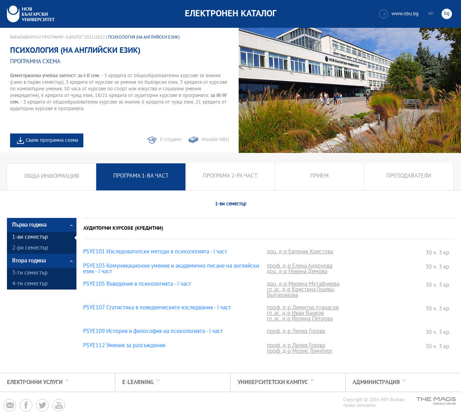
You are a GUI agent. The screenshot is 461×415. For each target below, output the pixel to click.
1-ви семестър (30, 237)
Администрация (376, 382)
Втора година (29, 261)
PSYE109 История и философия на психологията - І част (153, 332)
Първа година (29, 225)
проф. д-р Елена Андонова (299, 266)
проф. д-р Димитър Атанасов (303, 308)
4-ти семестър (30, 284)
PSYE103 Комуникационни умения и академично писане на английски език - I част (171, 269)
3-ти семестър (30, 273)
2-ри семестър (30, 248)
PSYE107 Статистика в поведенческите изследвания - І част (157, 308)
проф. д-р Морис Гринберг (299, 352)
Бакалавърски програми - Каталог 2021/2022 (57, 37)
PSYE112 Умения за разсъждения (124, 346)
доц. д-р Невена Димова (297, 272)
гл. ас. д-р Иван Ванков (295, 314)
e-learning (138, 382)
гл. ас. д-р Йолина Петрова (300, 319)
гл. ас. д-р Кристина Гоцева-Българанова (301, 293)
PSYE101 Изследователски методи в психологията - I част (155, 252)
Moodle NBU (215, 140)
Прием (319, 176)
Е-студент (171, 140)
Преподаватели (408, 176)
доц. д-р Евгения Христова (300, 252)
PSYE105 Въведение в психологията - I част (137, 284)
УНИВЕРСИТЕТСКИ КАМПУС (273, 382)
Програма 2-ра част (230, 176)
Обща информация (51, 176)
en (431, 13)
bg (447, 13)
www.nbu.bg (399, 13)
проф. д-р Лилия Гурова (296, 332)
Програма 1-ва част (140, 176)
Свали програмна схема (52, 140)
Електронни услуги (35, 382)
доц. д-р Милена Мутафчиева (303, 284)
